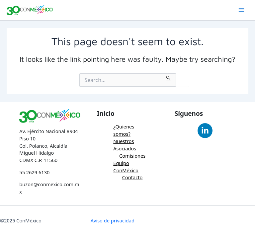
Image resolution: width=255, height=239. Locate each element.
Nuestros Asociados (124, 145)
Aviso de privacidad (112, 220)
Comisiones (132, 155)
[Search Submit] (168, 76)
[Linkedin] (205, 130)
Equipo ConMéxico (125, 167)
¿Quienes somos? (123, 130)
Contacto (132, 177)
